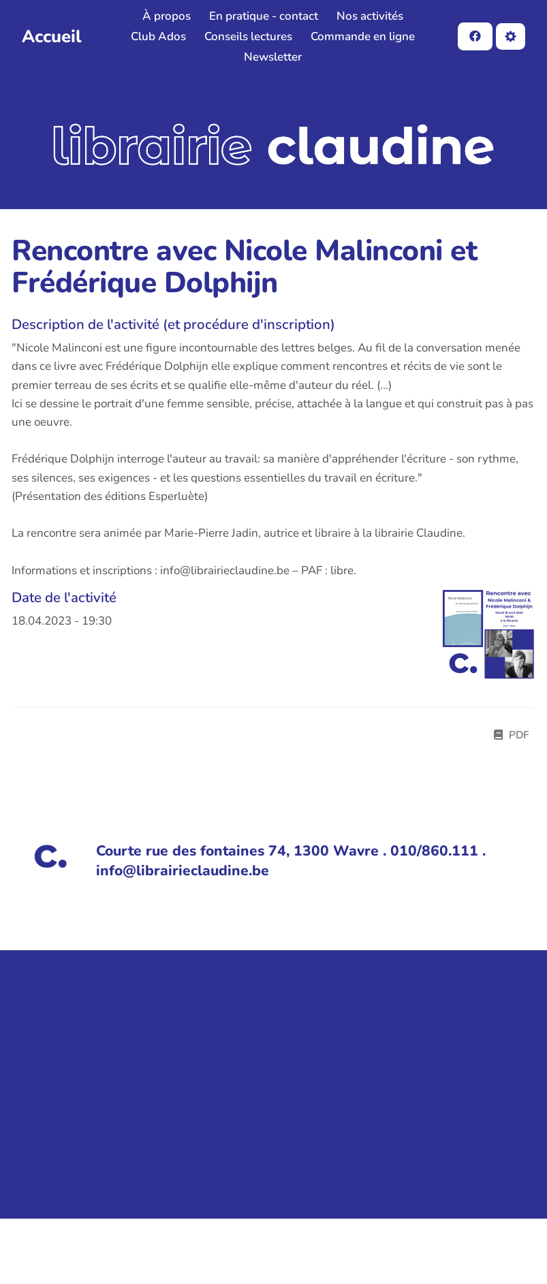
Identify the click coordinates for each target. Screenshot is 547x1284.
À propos (166, 16)
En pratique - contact (263, 16)
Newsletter (273, 57)
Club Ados (158, 36)
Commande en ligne (363, 36)
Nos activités (370, 16)
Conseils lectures (248, 36)
